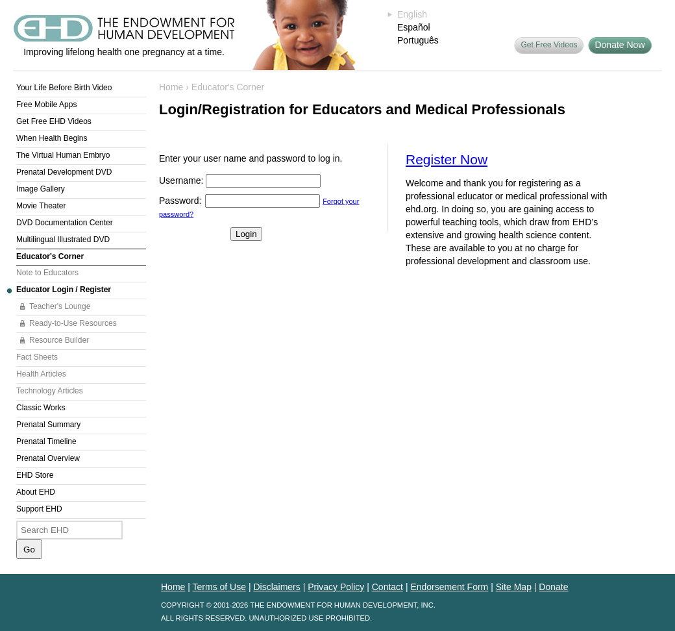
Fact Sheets (37, 357)
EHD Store (34, 475)
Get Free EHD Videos (54, 121)
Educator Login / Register (63, 289)
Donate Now (619, 45)
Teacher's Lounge (59, 306)
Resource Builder (59, 340)
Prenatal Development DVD (64, 172)
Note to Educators (47, 272)
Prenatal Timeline (46, 441)
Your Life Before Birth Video (64, 87)
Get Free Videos (549, 44)
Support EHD (39, 508)
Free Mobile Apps (46, 104)
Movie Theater (41, 205)
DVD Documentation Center (64, 222)
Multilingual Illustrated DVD (63, 239)
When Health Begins (51, 138)
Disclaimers (276, 587)
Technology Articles (49, 390)
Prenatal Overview (48, 458)
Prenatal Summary (48, 424)
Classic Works (41, 407)
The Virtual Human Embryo (63, 155)
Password (179, 200)
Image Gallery (40, 188)
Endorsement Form (449, 587)
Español (413, 27)
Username (180, 180)
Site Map (514, 587)
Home (171, 87)
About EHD (35, 492)
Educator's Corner (50, 256)
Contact (387, 587)
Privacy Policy (336, 587)
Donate (553, 587)
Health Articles (41, 373)
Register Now (446, 159)
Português (418, 40)
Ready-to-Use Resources (73, 323)
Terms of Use (219, 587)
